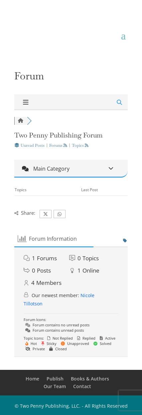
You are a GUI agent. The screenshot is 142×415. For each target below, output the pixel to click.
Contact (82, 386)
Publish (55, 378)
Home (32, 378)
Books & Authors (90, 378)
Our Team (55, 386)
